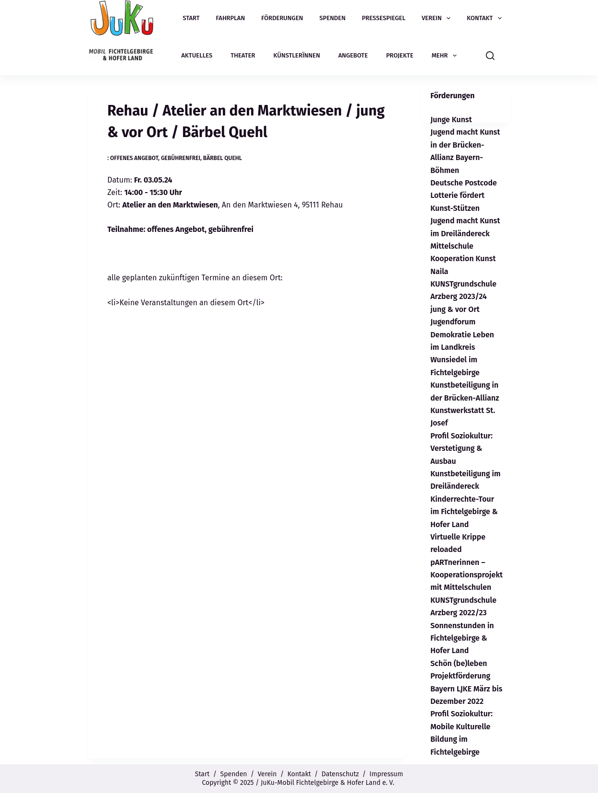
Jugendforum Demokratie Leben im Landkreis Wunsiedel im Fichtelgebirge (462, 347)
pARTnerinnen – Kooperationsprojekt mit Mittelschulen (466, 575)
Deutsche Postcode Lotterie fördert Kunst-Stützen (463, 195)
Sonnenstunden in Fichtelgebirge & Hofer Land (462, 638)
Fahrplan (230, 18)
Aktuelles (196, 55)
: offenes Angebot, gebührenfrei (153, 158)
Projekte (400, 55)
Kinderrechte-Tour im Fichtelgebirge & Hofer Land (464, 511)
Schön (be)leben (458, 663)
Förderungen (282, 18)
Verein (438, 18)
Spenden (333, 18)
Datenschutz (340, 774)
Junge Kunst (451, 119)
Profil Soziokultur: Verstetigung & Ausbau (461, 448)
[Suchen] (490, 55)
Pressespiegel (383, 18)
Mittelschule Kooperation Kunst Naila (462, 258)
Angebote (353, 55)
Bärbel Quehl (222, 158)
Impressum (386, 774)
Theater (242, 55)
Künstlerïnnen (297, 55)
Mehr (446, 55)
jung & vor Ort (455, 309)
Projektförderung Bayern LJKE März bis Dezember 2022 (466, 688)
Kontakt (486, 18)
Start (191, 18)
